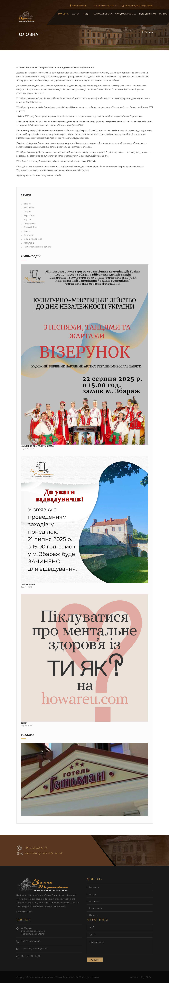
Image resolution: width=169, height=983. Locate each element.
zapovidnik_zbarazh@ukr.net (137, 5)
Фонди (91, 894)
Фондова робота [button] (125, 14)
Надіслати (95, 960)
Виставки (93, 887)
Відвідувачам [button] (147, 14)
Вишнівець (28, 208)
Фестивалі (93, 901)
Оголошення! (28, 584)
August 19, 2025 (27, 449)
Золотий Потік (30, 227)
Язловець (27, 235)
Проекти (92, 915)
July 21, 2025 (26, 587)
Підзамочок (28, 223)
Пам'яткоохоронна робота (36, 247)
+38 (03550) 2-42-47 (106, 5)
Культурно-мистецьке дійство (37, 446)
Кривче (26, 231)
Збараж (26, 204)
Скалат (26, 211)
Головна (63, 14)
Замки (75, 14)
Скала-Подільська (31, 239)
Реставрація (94, 908)
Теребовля (28, 215)
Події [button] (86, 14)
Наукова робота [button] (102, 14)
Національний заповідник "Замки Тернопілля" (52, 977)
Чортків (26, 219)
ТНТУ (148, 977)
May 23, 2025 (26, 726)
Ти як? (24, 723)
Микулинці (27, 243)
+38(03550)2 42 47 (32, 848)
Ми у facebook (78, 5)
